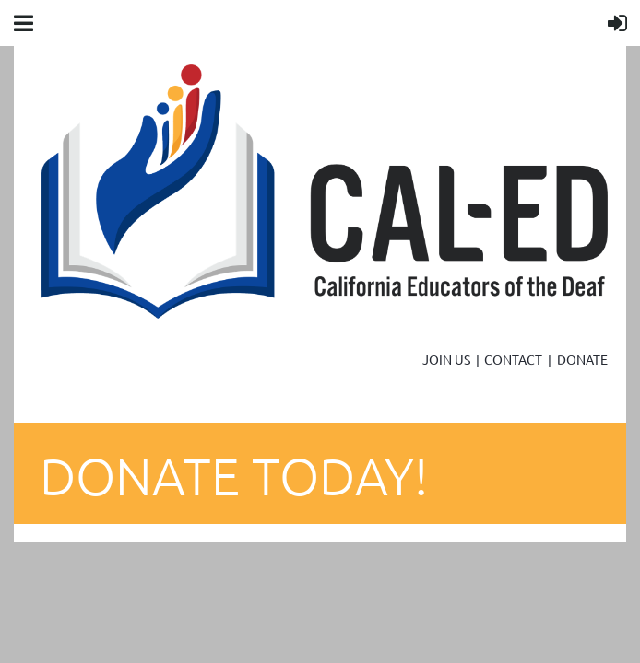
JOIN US (446, 359)
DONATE (582, 359)
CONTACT (513, 359)
